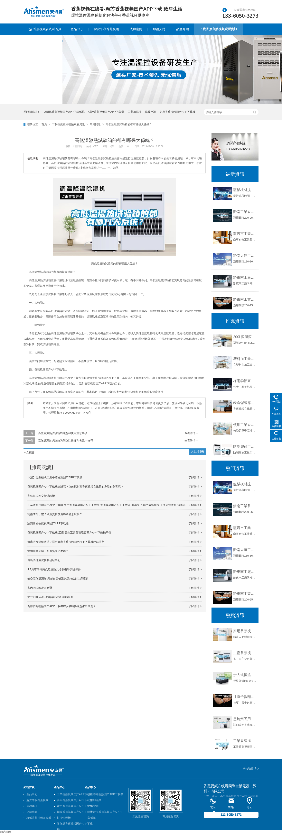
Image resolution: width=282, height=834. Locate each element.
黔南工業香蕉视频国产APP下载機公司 (245, 212)
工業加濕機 (134, 111)
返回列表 (197, 452)
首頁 (44, 124)
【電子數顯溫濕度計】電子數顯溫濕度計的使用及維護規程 (245, 697)
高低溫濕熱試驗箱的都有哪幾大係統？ (129, 124)
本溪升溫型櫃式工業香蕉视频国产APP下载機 (54, 477)
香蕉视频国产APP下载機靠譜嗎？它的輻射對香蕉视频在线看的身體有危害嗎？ (75, 486)
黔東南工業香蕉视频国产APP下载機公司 (245, 299)
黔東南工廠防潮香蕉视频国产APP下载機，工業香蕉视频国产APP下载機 (245, 278)
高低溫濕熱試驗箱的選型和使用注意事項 (62, 433)
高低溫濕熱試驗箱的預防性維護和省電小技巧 (65, 440)
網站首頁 (29, 787)
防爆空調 (150, 111)
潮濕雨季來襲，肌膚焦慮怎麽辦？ (48, 551)
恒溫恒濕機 (64, 817)
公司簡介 (31, 811)
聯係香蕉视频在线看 (43, 40)
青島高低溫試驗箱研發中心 (43, 560)
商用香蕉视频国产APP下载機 (75, 800)
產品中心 (76, 29)
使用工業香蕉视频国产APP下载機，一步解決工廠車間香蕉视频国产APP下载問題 (245, 425)
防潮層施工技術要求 (245, 447)
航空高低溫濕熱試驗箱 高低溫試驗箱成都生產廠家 (58, 578)
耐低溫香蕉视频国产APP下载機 (75, 824)
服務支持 (159, 29)
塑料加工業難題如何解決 (245, 359)
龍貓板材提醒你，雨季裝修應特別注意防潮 (245, 190)
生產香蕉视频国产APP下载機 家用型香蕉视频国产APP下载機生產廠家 (245, 653)
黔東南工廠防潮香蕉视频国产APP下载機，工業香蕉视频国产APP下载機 (245, 572)
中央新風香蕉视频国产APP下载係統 (63, 111)
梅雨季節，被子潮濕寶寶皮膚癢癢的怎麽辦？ (54, 514)
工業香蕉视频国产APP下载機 (75, 794)
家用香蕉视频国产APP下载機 (75, 806)
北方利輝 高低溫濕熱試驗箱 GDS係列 (50, 597)
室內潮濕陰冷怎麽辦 (39, 587)
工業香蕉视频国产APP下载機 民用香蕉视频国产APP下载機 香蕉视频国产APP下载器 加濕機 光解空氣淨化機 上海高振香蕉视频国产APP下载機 (114, 505)
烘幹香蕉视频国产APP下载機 (106, 111)
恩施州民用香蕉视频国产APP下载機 (245, 719)
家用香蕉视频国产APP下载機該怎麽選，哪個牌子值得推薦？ (245, 631)
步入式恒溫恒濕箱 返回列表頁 (245, 675)
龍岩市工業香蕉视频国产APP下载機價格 (245, 234)
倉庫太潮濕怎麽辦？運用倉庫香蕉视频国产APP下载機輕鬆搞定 (65, 541)
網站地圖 (248, 768)
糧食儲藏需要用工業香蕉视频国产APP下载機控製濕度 (245, 403)
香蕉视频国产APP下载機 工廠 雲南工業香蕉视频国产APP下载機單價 (69, 532)
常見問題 (95, 124)
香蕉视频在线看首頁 (47, 29)
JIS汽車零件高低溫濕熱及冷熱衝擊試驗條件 (54, 569)
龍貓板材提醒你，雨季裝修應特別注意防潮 (245, 484)
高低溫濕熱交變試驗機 (41, 495)
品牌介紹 (182, 29)
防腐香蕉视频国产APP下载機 (177, 111)
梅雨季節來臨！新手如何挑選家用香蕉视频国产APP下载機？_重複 (245, 381)
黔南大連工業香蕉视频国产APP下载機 (245, 256)
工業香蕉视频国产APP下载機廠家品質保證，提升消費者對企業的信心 (245, 741)
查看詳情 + (191, 433)
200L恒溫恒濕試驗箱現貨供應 (245, 337)
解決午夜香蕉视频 (106, 29)
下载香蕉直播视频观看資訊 (218, 29)
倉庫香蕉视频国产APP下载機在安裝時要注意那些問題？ (61, 606)
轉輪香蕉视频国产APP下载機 (75, 811)
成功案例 (136, 29)
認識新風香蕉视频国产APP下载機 (48, 523)
